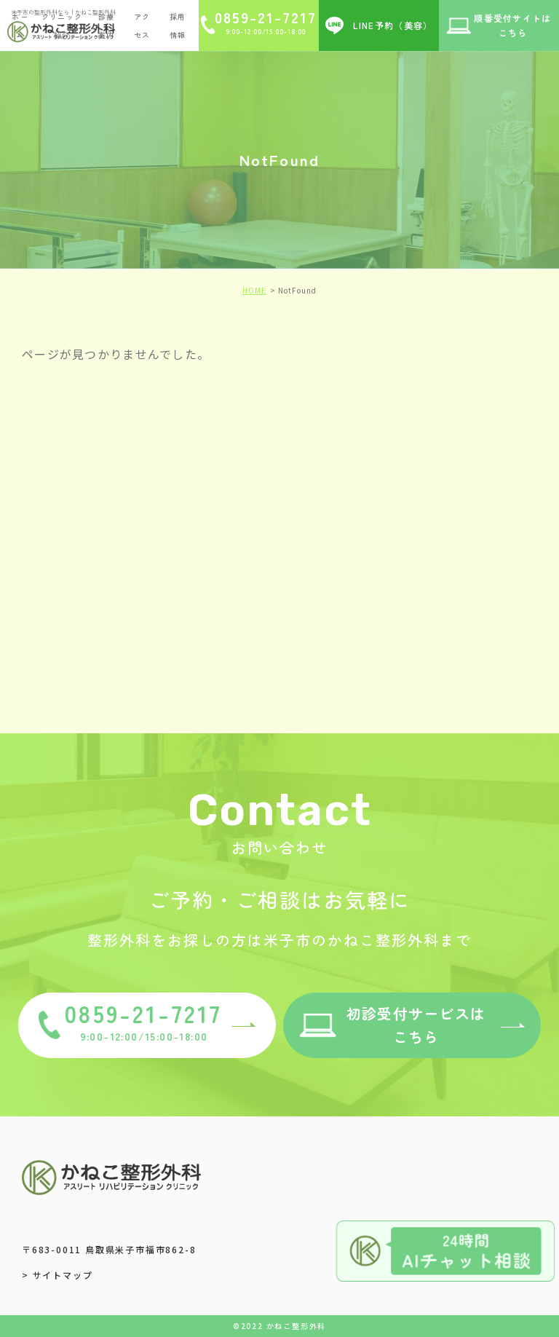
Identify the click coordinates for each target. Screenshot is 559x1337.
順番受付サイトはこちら (512, 25)
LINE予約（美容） (393, 25)
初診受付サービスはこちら (416, 1025)
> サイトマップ (57, 1275)
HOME (254, 290)
